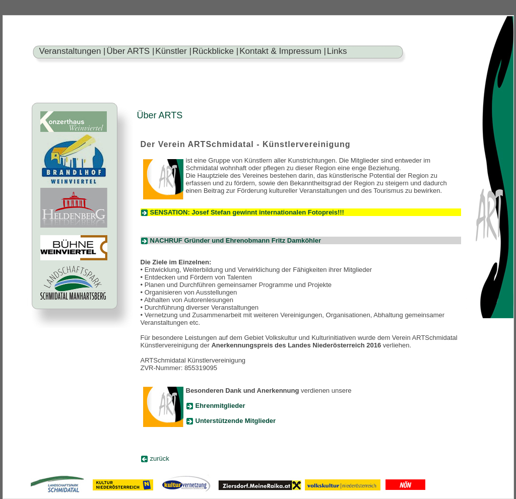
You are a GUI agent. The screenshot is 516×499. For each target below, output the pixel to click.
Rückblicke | (215, 51)
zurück (159, 458)
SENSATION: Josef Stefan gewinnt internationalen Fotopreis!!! (247, 212)
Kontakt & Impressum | (282, 51)
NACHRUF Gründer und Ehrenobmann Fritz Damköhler (235, 240)
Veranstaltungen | (72, 51)
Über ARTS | (131, 51)
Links (337, 51)
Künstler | (173, 51)
